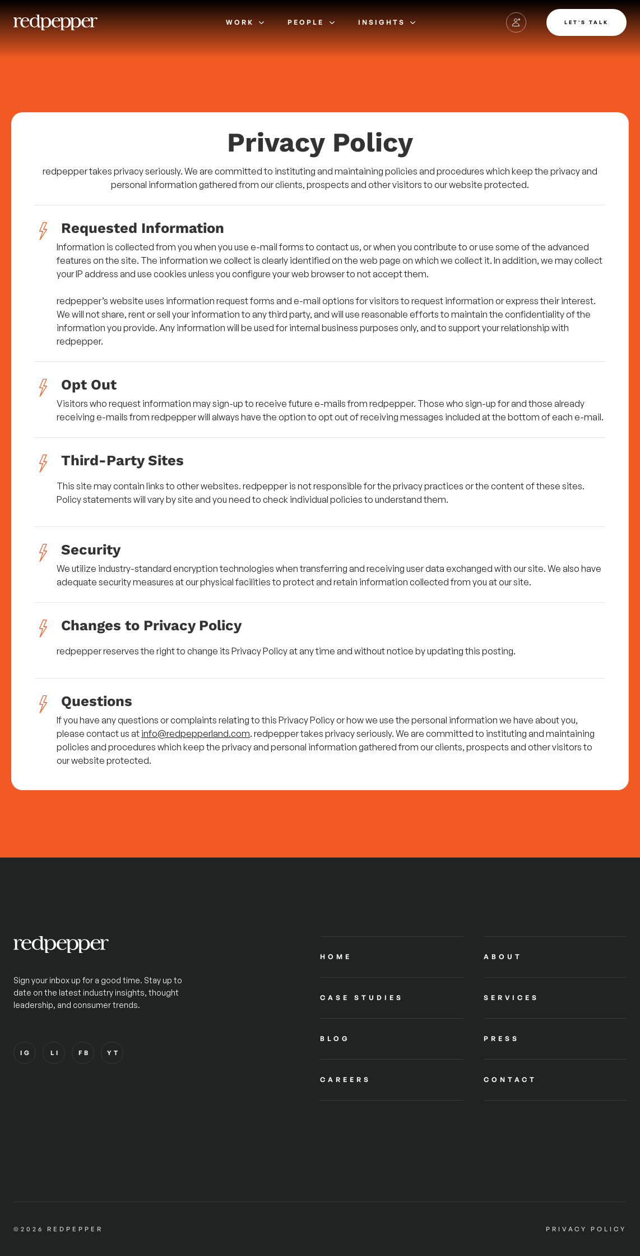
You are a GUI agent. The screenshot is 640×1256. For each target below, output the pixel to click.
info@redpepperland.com (195, 733)
